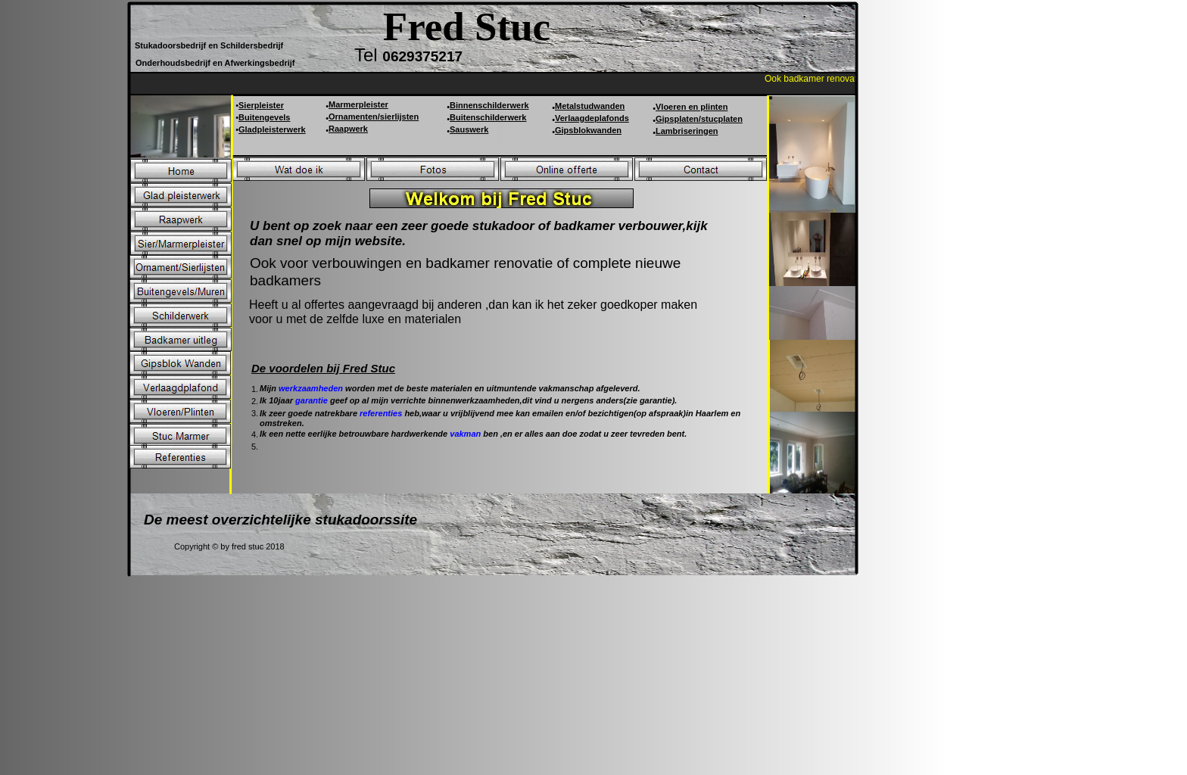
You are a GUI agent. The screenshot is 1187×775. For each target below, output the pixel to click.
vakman (466, 433)
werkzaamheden (312, 388)
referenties (382, 413)
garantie (312, 400)
